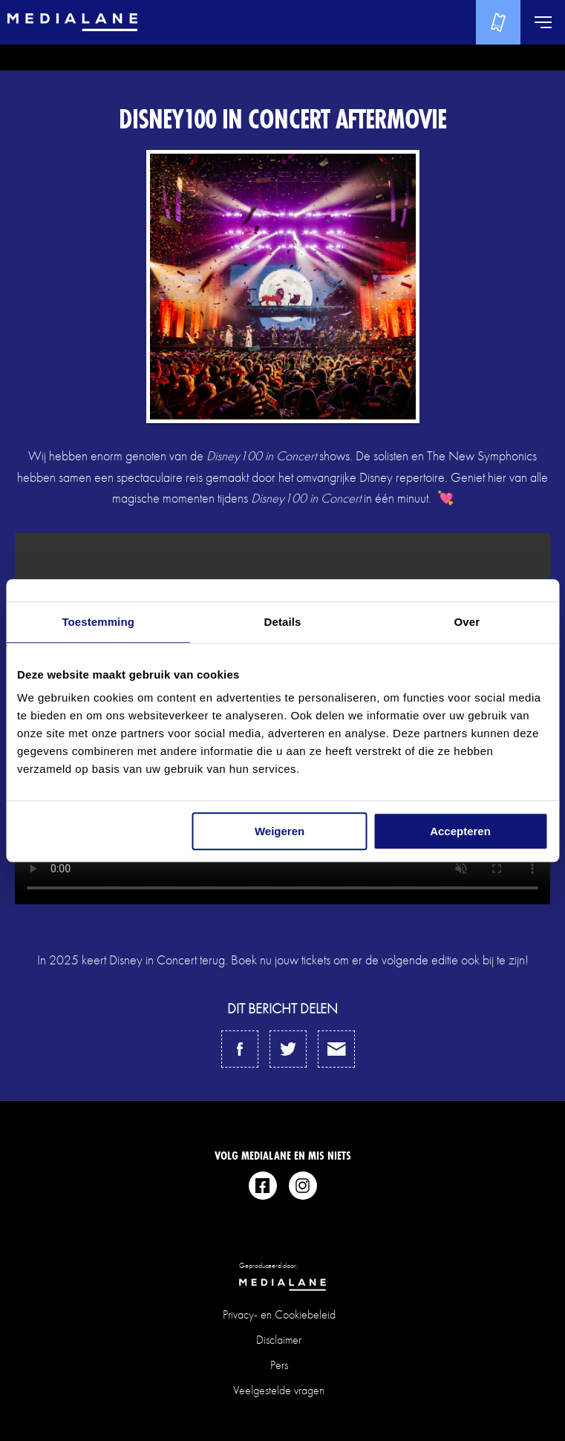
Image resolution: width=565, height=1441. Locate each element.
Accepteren (460, 831)
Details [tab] (282, 621)
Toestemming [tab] (98, 621)
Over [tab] (467, 621)
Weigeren (279, 831)
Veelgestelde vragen (278, 1390)
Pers (279, 1365)
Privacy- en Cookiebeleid (279, 1314)
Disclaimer (278, 1339)
